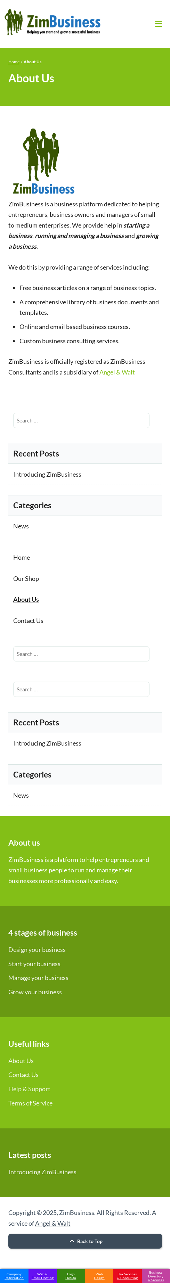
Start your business (34, 964)
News (21, 526)
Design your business (37, 949)
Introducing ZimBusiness (47, 474)
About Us (26, 599)
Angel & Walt (117, 372)
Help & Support (29, 1089)
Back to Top (85, 1241)
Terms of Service (30, 1103)
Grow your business (35, 992)
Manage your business (38, 977)
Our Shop (26, 578)
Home (13, 61)
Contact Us (28, 620)
